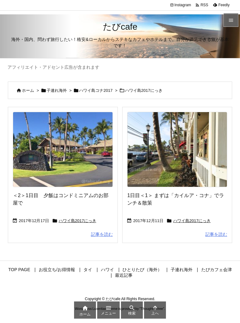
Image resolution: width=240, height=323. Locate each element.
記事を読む (102, 234)
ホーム (28, 90)
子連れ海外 (57, 90)
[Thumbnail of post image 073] (63, 149)
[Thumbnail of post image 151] (177, 149)
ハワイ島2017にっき (77, 220)
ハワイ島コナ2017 (95, 90)
